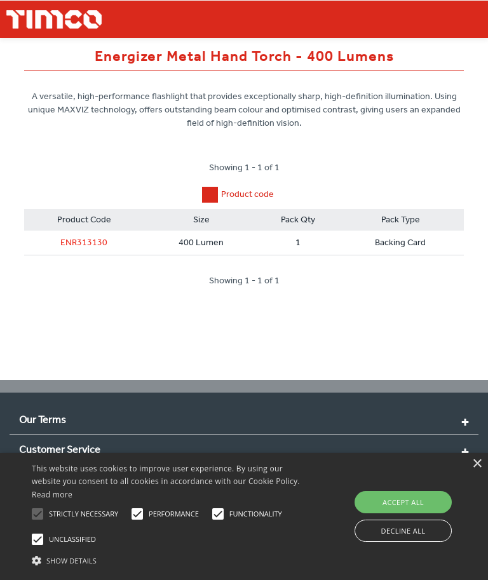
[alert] (244, 516)
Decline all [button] (403, 531)
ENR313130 (83, 242)
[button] (170, 559)
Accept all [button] (403, 502)
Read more (52, 494)
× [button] (477, 464)
